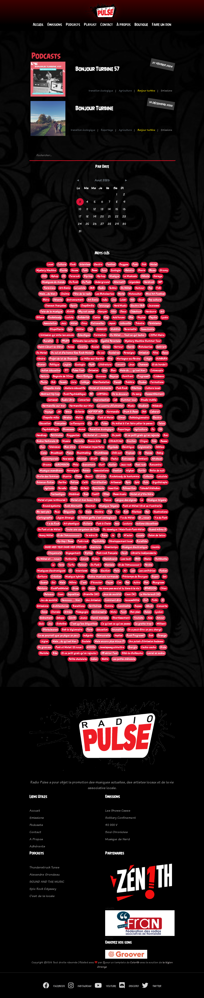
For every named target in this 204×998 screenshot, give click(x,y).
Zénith (72, 618)
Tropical (130, 453)
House (74, 270)
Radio (101, 288)
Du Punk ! (96, 565)
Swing (159, 453)
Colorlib (134, 962)
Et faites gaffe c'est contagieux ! (97, 517)
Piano (70, 453)
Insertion (113, 488)
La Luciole (79, 288)
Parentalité (130, 329)
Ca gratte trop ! (143, 623)
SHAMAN (101, 329)
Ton (118, 512)
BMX (137, 559)
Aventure (95, 547)
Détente (57, 299)
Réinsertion (129, 488)
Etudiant (143, 405)
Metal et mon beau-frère (85, 500)
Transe (148, 453)
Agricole (49, 488)
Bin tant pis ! (43, 512)
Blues (152, 270)
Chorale (55, 612)
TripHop (88, 553)
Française (60, 423)
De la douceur (120, 394)
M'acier (128, 535)
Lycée (164, 317)
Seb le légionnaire (72, 629)
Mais (62, 582)
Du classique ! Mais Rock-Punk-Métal (123, 529)
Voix (154, 441)
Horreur (118, 347)
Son (165, 435)
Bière (46, 299)
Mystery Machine (46, 270)
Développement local (120, 541)
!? (96, 423)
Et (83, 588)
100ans (40, 317)
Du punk (116, 435)
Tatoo (161, 423)
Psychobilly (99, 541)
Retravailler (98, 323)
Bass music (119, 494)
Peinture (42, 588)
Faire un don (161, 24)
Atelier (112, 464)
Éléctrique (128, 447)
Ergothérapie (159, 482)
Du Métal (126, 288)
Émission (93, 370)
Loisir (123, 299)
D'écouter (96, 582)
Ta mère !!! (91, 535)
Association (50, 323)
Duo (42, 447)
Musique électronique (134, 547)
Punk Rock (121, 388)
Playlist (90, 24)
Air (125, 570)
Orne (84, 323)
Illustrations (160, 512)
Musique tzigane (156, 500)
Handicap (41, 435)
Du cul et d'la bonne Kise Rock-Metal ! (72, 352)
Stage (90, 417)
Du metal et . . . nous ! (96, 435)
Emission (144, 352)
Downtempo (111, 547)
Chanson (143, 364)
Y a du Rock (52, 523)
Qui (53, 582)
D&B (92, 288)
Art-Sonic (64, 288)
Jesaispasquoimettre (111, 647)
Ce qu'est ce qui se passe (115, 623)
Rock (73, 264)
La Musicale (130, 276)
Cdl (115, 400)
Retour (82, 565)
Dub (144, 264)
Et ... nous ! (144, 517)
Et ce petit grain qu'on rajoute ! (79, 653)
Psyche (153, 317)
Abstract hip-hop (50, 394)
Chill (44, 276)
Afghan (130, 470)
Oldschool (135, 311)
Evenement (88, 464)
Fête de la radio (82, 294)
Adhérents (37, 846)
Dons (44, 612)
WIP (160, 282)
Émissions (54, 24)
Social (95, 347)
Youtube (138, 618)
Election (105, 570)
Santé (130, 347)
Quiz (41, 623)
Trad (85, 494)
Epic (70, 329)
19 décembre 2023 (161, 104)
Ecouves (101, 376)
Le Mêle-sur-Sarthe (92, 358)
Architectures (60, 606)
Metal (153, 264)
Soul (104, 270)
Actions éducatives (147, 523)
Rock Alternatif (73, 506)
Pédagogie (82, 612)
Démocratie (103, 635)
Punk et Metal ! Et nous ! (69, 647)
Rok (126, 512)
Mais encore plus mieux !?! (110, 641)
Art (162, 311)
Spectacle (98, 488)
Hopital (118, 635)
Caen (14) (130, 594)
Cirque (144, 441)
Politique (54, 364)
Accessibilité (132, 600)
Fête (155, 352)
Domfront (127, 376)
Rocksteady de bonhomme (124, 476)
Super (155, 576)
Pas (127, 582)
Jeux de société (112, 594)
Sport (73, 305)
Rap (106, 317)
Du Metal (41, 352)
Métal (73, 323)
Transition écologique (101, 429)
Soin (145, 482)
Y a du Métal (127, 517)
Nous (92, 588)
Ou (89, 423)
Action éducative (50, 370)
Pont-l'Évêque (84, 376)
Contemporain (50, 459)
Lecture (127, 523)
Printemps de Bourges (134, 576)
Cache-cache (148, 647)
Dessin (63, 382)
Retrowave (128, 459)
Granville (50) (91, 594)
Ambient (142, 459)
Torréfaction (99, 482)
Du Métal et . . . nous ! (49, 559)
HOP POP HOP (95, 411)
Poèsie (86, 470)
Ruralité (48, 341)
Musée (66, 441)
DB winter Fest (109, 653)
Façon (109, 582)
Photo (44, 382)
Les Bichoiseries (104, 294)
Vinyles (141, 317)
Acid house (119, 317)
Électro (157, 417)
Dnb (144, 411)
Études (142, 382)
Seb (151, 635)
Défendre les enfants (85, 341)
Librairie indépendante (143, 553)
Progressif (143, 376)
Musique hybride (74, 576)
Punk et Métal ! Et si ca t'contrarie (142, 506)
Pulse (105, 423)
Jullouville (125, 323)
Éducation (44, 423)
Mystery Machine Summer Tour (143, 341)
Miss (94, 570)
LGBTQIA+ (102, 394)
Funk (84, 270)
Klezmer (90, 506)
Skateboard (110, 559)
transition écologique (101, 90)
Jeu (50, 623)
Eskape (60, 618)
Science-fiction (45, 482)
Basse (163, 441)
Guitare (87, 523)
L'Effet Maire (157, 335)
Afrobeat (157, 459)
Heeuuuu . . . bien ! (71, 600)
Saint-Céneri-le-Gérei (50, 347)
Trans (104, 535)
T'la (109, 512)
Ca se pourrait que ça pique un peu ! (58, 635)
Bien (113, 370)
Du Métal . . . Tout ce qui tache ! (127, 335)
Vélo (113, 311)
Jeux (131, 364)
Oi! (63, 276)
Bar (147, 512)
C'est (83, 582)
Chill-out (117, 453)
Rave (165, 352)
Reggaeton (73, 435)
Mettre (99, 512)
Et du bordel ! (159, 364)
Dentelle (79, 441)
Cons (43, 453)
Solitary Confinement (120, 817)
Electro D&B (137, 305)
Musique (114, 276)
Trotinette (70, 559)
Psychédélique (50, 429)
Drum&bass (101, 453)
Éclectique (84, 335)
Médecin (157, 405)
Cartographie (44, 517)
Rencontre (156, 464)
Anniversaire (99, 612)
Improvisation (101, 400)
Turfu (71, 565)
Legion (67, 364)
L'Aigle (148, 358)
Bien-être (69, 447)
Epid (137, 482)
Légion (44, 641)
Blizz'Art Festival (155, 294)
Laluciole (162, 476)
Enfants (79, 411)
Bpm (128, 482)
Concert (120, 364)
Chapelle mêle (51, 417)
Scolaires (114, 352)
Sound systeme (51, 506)
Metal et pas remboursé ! (52, 500)
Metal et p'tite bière (141, 494)
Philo (75, 464)
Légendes (134, 282)
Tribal (106, 494)
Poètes (74, 482)
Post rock (140, 464)
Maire (79, 417)
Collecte (148, 476)
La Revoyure (77, 423)
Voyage (49, 411)
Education (102, 629)
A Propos (36, 839)
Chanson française (55, 305)
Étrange (161, 635)
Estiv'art (161, 347)
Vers (61, 565)
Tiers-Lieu (49, 288)
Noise (71, 347)
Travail (117, 382)
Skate (147, 559)
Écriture (42, 576)
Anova (81, 429)
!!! (163, 600)
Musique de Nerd (117, 839)
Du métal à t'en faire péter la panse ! (133, 423)
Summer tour (128, 400)
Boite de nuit (157, 470)
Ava (117, 523)
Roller (95, 559)
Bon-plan (135, 612)
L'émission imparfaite (91, 447)
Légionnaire (144, 447)
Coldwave (159, 376)
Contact (106, 24)
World (121, 294)
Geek (141, 299)
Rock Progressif (135, 635)
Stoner (41, 364)
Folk (158, 288)
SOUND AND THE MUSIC (46, 881)
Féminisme (154, 323)
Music (131, 405)
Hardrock (149, 282)
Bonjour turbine (146, 90)
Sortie (142, 470)
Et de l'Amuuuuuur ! (129, 565)
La (141, 500)
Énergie (132, 647)
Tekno (68, 411)
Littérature (105, 364)
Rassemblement (154, 394)
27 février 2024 (162, 65)
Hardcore (151, 311)
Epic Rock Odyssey (42, 889)
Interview (85, 264)
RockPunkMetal (59, 588)
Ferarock (74, 276)
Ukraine (67, 417)
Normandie (113, 411)
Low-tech (126, 559)
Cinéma (65, 294)
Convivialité (124, 606)
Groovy (164, 270)
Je (112, 535)
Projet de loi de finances (63, 358)
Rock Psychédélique (75, 394)
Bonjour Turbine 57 (97, 69)
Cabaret (154, 411)
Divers (141, 270)
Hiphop (54, 276)
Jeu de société (48, 600)
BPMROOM (150, 588)
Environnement (75, 299)
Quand (43, 582)
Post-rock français (107, 553)
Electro (98, 264)
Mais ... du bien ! (48, 294)
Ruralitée (142, 541)
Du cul (100, 352)
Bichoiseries (145, 347)
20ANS (70, 311)
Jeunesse (153, 305)
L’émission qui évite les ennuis (57, 335)
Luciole (69, 317)
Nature (44, 376)
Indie (104, 299)
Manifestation (101, 382)
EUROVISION (62, 464)
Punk (135, 264)
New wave (67, 459)
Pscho (114, 459)
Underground (102, 282)
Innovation (117, 629)
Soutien (131, 441)
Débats (145, 276)
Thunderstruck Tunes (44, 867)
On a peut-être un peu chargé (145, 629)
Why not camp (86, 311)
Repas (138, 606)
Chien (163, 588)
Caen (61, 594)
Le (53, 565)
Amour (160, 618)
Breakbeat (56, 453)
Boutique (141, 24)
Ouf (145, 600)
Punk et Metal (106, 417)
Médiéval (74, 494)
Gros (75, 588)
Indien (94, 659)
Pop (150, 288)
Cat (90, 329)
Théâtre (129, 382)
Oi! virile (101, 476)
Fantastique (58, 494)
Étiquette (69, 512)
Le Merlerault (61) (150, 594)
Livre (73, 382)
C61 (160, 429)
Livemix (155, 547)
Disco (123, 311)
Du (152, 429)
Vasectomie (147, 329)
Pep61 (91, 364)
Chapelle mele (52, 388)
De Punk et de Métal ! (50, 529)
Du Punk (86, 282)
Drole (163, 647)
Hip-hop (101, 276)
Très (55, 653)
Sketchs (43, 653)
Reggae (123, 264)
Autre (136, 582)
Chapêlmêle (87, 305)
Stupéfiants (57, 329)
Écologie (80, 364)
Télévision (54, 447)
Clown (73, 488)
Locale (140, 535)
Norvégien (72, 470)
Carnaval (52, 400)
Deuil (124, 553)
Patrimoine (57, 435)
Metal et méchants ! (100, 388)
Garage (157, 276)
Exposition (73, 594)
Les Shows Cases (117, 810)
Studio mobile (148, 400)
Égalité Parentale (111, 341)
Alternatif (119, 282)
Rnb (53, 382)
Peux (57, 512)
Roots (63, 270)
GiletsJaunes (50, 629)
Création (56, 576)
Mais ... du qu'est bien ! (65, 641)
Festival (110, 264)
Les (133, 570)
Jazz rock (126, 464)
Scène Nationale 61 (47, 441)
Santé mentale (99, 618)
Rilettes (136, 512)
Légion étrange (65, 517)
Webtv (105, 659)
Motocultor (135, 294)
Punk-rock (82, 541)
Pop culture (154, 299)
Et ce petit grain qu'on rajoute (142, 435)
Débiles (160, 447)
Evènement (46, 618)
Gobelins (61, 623)
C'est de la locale (42, 896)
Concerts (162, 606)
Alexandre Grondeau (44, 874)
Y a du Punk (160, 517)
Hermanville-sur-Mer (81, 405)
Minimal (81, 459)
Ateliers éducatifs (74, 388)
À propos (124, 24)
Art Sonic (92, 299)
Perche (148, 565)
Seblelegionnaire (139, 417)
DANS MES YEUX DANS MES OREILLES (65, 547)
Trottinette (161, 559)
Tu (80, 512)
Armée (68, 612)
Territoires (95, 606)
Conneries (84, 400)
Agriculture (125, 90)
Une (104, 370)
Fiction (163, 570)
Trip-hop (88, 276)
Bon (146, 582)
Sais (88, 512)
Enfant (84, 488)
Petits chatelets (78, 659)
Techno (113, 288)
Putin (155, 600)
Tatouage (104, 305)
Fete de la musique (51, 311)
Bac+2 (88, 476)
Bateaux (49, 594)
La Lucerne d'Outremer (110, 405)
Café (85, 482)
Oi (70, 570)
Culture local (152, 388)
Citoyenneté (55, 553)
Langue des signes (125, 500)
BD (91, 394)
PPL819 (65, 341)
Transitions (78, 606)
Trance (107, 500)
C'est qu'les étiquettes (83, 623)
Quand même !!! (157, 529)
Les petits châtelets (124, 659)
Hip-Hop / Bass (65, 541)
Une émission (93, 600)
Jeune (83, 618)
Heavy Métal (46, 535)
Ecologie (116, 270)
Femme (109, 606)
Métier (80, 329)
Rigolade (113, 447)
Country (82, 347)
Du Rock (73, 282)
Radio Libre (68, 400)
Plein (116, 570)
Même (72, 582)
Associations (101, 470)
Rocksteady (54, 317)
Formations (156, 382)
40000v (91, 647)
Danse (106, 347)
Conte (96, 317)
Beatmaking (83, 453)
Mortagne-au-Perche (128, 358)
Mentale (109, 565)
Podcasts (73, 24)
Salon (147, 612)
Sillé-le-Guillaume (132, 653)
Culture (61, 264)
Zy (104, 962)
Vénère (41, 358)
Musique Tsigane (109, 506)
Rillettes (136, 388)
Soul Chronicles (116, 832)
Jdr (59, 411)
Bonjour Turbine (94, 108)
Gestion (117, 470)
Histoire (129, 270)
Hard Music (120, 305)
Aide (150, 618)
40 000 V (111, 825)
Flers (89, 629)
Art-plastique (71, 523)
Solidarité (83, 317)
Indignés (88, 635)
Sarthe (62, 482)
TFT (66, 370)
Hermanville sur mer (53, 405)
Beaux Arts (94, 441)
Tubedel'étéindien (150, 488)
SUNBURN (161, 358)
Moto (113, 612)
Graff (93, 459)
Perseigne (129, 352)
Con (119, 582)
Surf (101, 464)
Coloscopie (157, 370)
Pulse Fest (78, 370)
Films (78, 476)
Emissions (42, 606)
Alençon (102, 311)
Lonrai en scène (156, 653)
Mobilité (115, 329)
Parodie (62, 488)
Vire (110, 358)
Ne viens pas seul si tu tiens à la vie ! (119, 588)
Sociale (86, 641)
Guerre (67, 476)
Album (149, 606)
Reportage (107, 130)
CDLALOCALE (116, 441)
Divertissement (121, 618)
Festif (95, 494)
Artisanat (116, 482)
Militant (161, 623)
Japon (112, 323)
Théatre (139, 323)
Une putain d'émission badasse (146, 641)
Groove (47, 464)
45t (132, 299)
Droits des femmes (47, 476)
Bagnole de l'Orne (63, 376)
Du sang (136, 394)
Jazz (63, 323)
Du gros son (44, 647)
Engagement (73, 553)
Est (164, 576)
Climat (121, 417)
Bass (94, 270)
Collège (85, 382)
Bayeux (114, 376)
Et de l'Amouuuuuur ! (69, 535)
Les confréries (147, 570)
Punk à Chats (103, 523)
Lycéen (159, 612)
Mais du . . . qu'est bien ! (133, 370)
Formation (100, 335)
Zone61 (84, 559)
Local (50, 264)
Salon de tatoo (156, 535)
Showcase (68, 429)
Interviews (81, 570)
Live (114, 299)
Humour (139, 288)
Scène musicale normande (103, 576)
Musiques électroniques (51, 570)
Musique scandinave (51, 470)
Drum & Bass (130, 411)
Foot (123, 612)
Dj (140, 453)
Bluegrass (158, 582)
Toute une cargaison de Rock (82, 529)
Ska (131, 317)
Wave (104, 459)
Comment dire (113, 600)
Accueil (38, 24)
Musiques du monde (53, 282)
